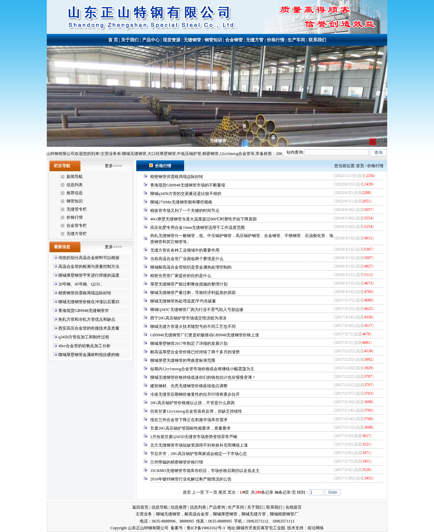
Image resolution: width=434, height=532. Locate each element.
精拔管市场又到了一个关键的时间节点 (184, 210)
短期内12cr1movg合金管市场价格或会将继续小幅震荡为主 (202, 369)
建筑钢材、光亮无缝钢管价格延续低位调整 (189, 385)
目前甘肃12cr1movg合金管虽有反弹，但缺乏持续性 (196, 411)
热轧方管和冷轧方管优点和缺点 (86, 319)
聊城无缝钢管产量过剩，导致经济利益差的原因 (193, 292)
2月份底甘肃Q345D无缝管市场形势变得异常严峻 (193, 436)
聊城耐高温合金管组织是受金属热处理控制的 (191, 267)
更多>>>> (113, 165)
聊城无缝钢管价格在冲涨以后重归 (88, 301)
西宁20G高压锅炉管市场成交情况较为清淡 (188, 318)
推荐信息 (74, 193)
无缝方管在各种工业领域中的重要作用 (184, 250)
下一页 (211, 492)
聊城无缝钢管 (168, 514)
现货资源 (171, 39)
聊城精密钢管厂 (284, 514)
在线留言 (293, 507)
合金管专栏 (76, 225)
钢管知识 (213, 39)
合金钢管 (234, 39)
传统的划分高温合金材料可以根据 (88, 257)
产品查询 (217, 507)
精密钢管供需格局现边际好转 (84, 293)
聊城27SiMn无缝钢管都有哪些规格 (181, 202)
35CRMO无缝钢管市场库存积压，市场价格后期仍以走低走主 (205, 470)
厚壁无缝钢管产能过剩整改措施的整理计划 (189, 284)
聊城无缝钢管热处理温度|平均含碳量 (183, 301)
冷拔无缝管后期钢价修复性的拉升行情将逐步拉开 (195, 394)
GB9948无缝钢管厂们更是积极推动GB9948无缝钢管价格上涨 (204, 335)
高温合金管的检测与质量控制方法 (88, 266)
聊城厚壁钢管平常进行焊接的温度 (88, 275)
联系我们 (317, 39)
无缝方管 (254, 39)
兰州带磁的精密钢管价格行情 (176, 462)
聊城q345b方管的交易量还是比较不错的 (185, 193)
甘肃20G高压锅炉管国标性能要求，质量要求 (190, 428)
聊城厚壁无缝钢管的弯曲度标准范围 (182, 360)
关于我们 (130, 39)
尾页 (222, 492)
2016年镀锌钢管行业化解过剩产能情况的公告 (191, 479)
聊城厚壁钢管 (225, 514)
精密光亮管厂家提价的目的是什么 (180, 275)
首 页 (113, 39)
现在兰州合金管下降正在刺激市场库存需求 (189, 419)
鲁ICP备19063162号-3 (206, 528)
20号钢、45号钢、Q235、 (81, 284)
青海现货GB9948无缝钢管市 (83, 310)
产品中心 (151, 39)
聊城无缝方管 (253, 514)
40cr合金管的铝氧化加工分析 (84, 345)
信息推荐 (179, 507)
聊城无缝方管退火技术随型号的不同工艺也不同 (193, 326)
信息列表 (74, 184)
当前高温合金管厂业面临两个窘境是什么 (186, 258)
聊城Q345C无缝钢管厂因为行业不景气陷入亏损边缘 (196, 309)
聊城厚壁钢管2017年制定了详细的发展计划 (189, 343)
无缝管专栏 (76, 209)
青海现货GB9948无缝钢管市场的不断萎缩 (187, 185)
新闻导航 (74, 176)
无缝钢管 (192, 39)
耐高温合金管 (196, 514)
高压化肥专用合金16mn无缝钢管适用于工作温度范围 (197, 227)
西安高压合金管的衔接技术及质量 (88, 328)
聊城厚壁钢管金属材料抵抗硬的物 (88, 354)
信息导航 (160, 507)
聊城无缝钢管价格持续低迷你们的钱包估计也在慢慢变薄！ (203, 377)
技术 (291, 528)
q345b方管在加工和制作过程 (83, 337)
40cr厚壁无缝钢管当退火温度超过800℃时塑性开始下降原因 (203, 219)
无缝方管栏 (76, 233)
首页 (360, 165)
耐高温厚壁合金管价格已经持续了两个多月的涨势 (195, 352)
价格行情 (275, 39)
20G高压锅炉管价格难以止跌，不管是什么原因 (192, 402)
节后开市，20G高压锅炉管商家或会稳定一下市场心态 (198, 453)
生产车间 (296, 39)
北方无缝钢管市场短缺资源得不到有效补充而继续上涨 (199, 445)
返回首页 (140, 507)
